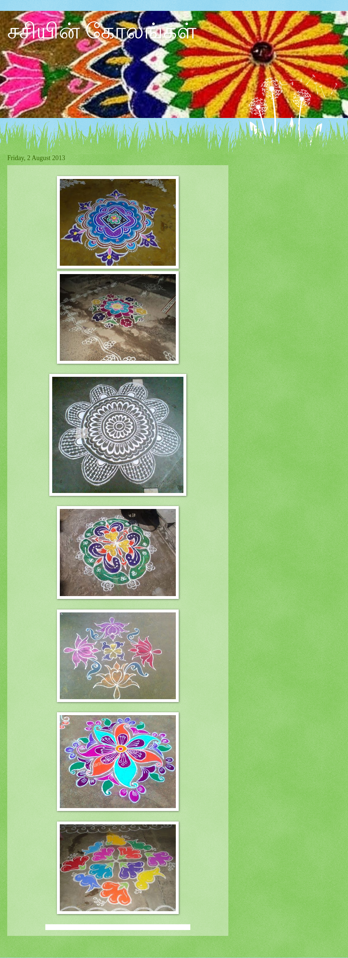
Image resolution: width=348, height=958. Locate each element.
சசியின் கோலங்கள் (101, 31)
